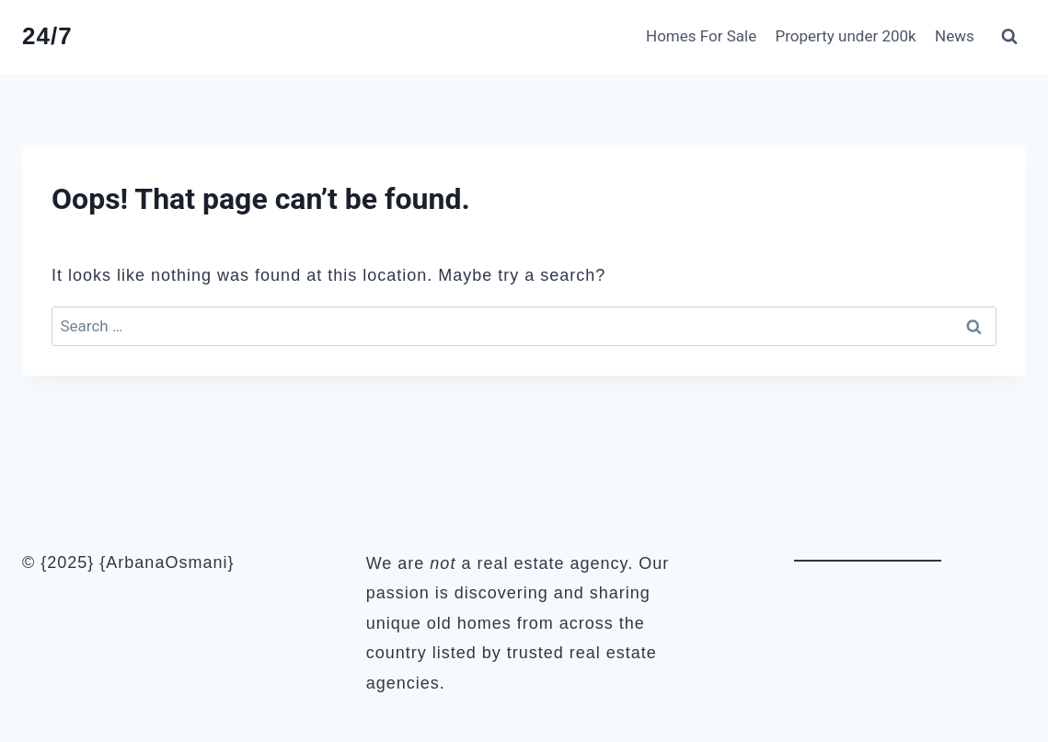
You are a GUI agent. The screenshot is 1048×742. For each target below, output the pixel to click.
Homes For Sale (701, 36)
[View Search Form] (1009, 36)
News (954, 36)
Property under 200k (846, 36)
